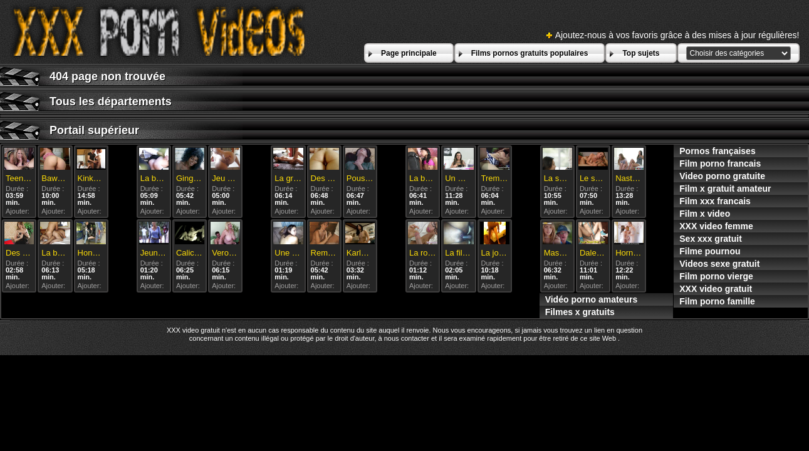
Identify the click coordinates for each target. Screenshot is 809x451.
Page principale (409, 53)
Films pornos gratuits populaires (529, 53)
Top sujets (640, 53)
